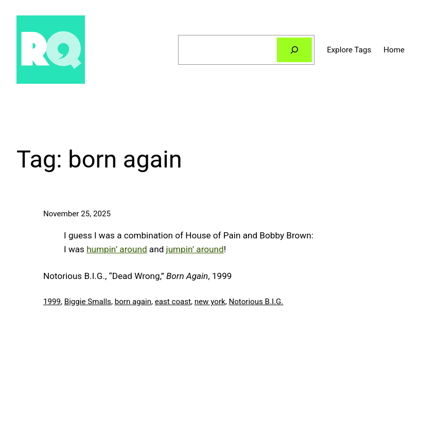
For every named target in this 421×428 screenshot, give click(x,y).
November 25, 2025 (77, 213)
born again (133, 301)
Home (394, 49)
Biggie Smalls (87, 301)
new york (210, 301)
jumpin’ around (195, 249)
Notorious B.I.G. (256, 301)
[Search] (294, 50)
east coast (173, 301)
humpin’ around (116, 249)
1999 (52, 301)
